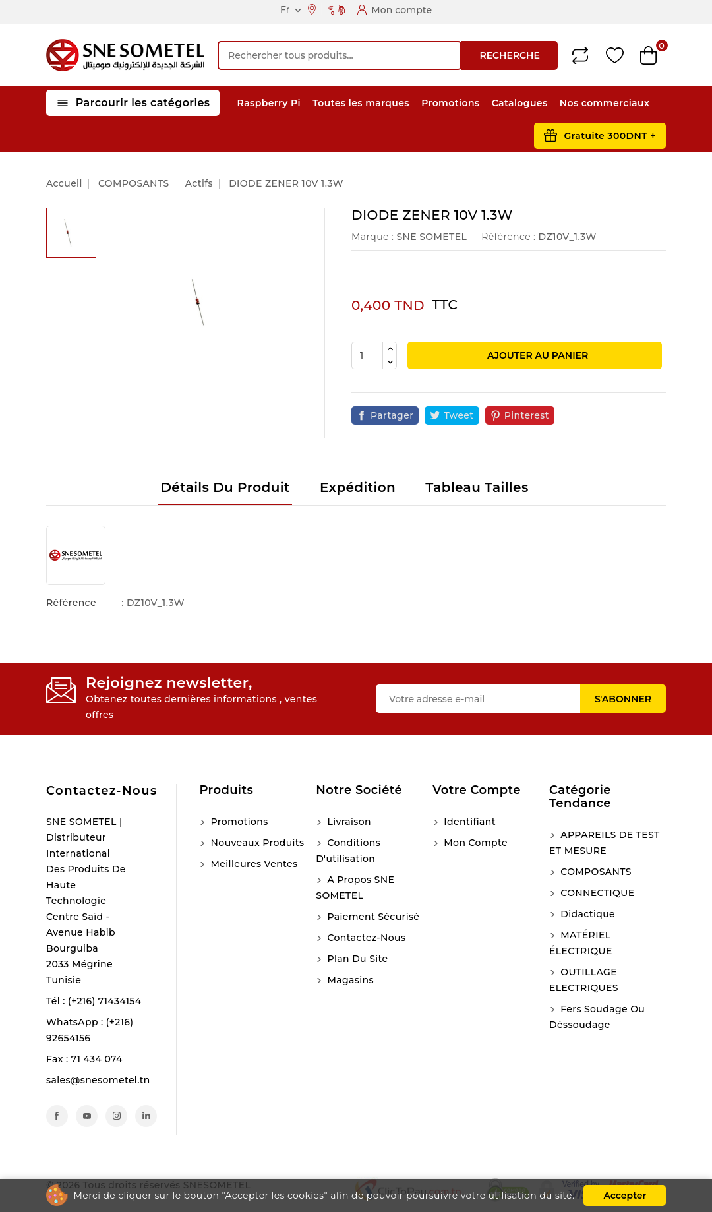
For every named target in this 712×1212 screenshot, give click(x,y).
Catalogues (520, 103)
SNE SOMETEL (431, 237)
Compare (580, 55)
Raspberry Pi (269, 103)
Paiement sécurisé (371, 917)
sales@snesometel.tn (98, 1080)
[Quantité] (367, 355)
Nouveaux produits (256, 843)
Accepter (624, 1195)
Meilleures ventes (252, 864)
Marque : (372, 237)
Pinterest (526, 415)
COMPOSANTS (595, 872)
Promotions (450, 103)
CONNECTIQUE (596, 893)
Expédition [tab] (358, 487)
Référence (71, 603)
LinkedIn (146, 1116)
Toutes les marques (360, 103)
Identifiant (468, 822)
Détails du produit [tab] (224, 487)
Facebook (57, 1116)
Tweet (458, 415)
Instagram (116, 1116)
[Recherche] (339, 55)
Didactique (586, 914)
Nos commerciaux (605, 103)
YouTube (87, 1116)
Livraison (347, 822)
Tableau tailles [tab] (476, 487)
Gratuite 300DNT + (610, 136)
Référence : (508, 237)
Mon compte (474, 843)
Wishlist (615, 56)
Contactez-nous (102, 790)
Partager (392, 415)
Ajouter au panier (536, 355)
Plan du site (356, 959)
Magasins (349, 980)
